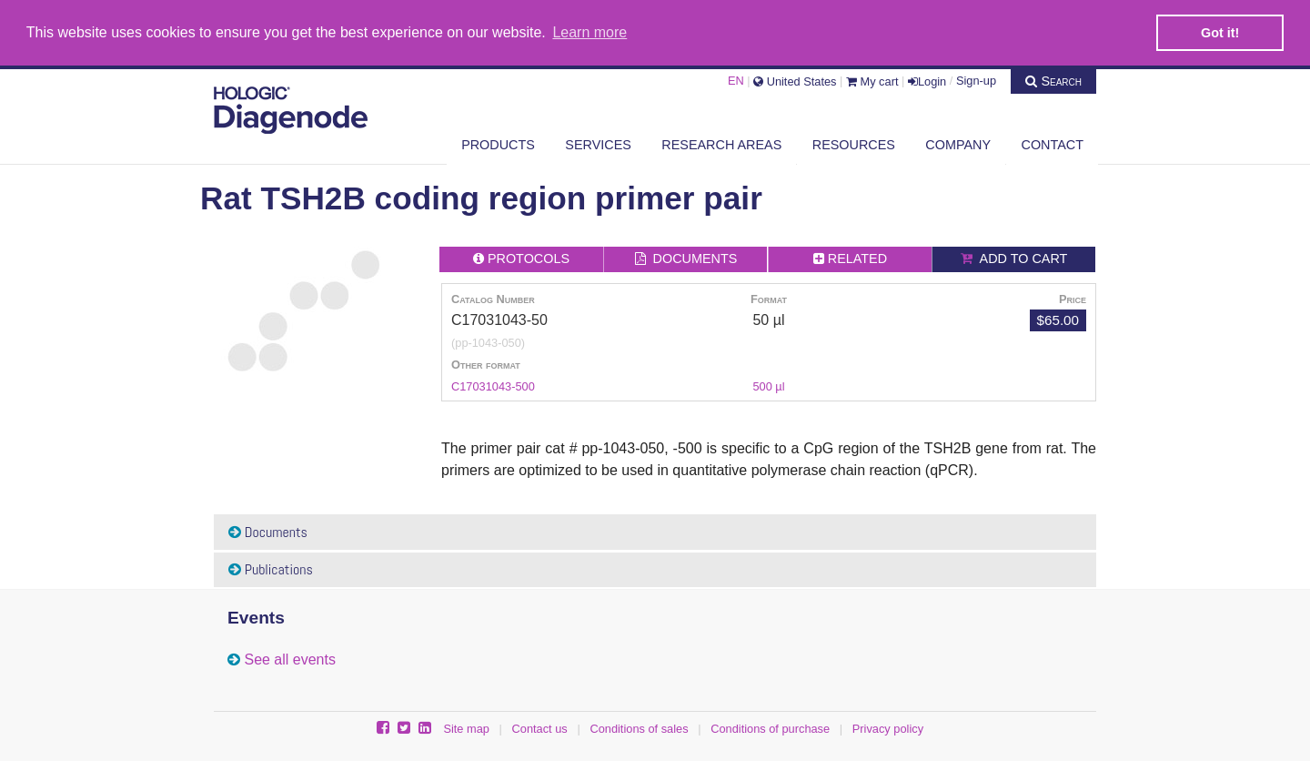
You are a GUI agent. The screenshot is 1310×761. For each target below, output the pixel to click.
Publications (270, 568)
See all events (290, 658)
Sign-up (976, 79)
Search (1053, 78)
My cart (872, 79)
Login (927, 79)
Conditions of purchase (770, 728)
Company (958, 143)
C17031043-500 (493, 385)
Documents (267, 530)
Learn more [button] (589, 32)
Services (598, 143)
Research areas (721, 143)
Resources (853, 143)
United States (794, 79)
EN (736, 79)
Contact (1052, 143)
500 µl (768, 385)
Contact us (540, 728)
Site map (466, 728)
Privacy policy (887, 728)
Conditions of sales (639, 728)
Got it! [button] (1220, 32)
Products (498, 143)
